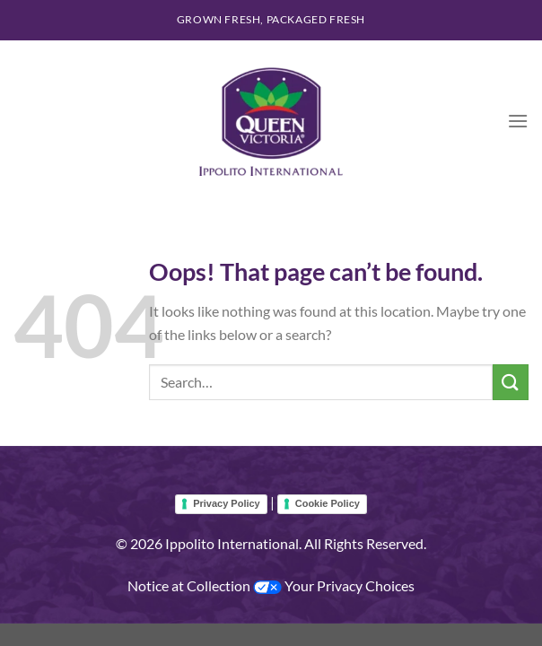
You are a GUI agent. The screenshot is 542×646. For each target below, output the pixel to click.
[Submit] (511, 381)
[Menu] (518, 121)
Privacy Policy (226, 503)
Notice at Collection (190, 585)
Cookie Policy (327, 503)
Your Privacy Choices (334, 585)
